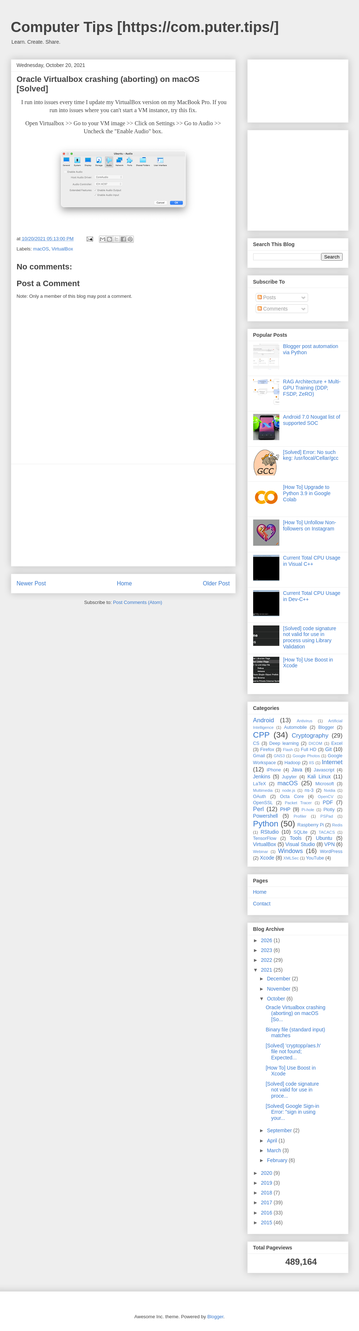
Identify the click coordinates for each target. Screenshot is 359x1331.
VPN (329, 844)
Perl (258, 809)
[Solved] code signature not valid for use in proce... (292, 1090)
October (277, 999)
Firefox (267, 749)
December (279, 979)
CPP (261, 734)
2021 (267, 970)
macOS (41, 249)
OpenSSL (263, 802)
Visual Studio (300, 844)
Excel (337, 743)
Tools (296, 838)
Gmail (259, 755)
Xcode (267, 858)
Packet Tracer (298, 803)
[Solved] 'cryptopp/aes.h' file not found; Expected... (293, 1052)
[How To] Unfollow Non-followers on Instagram (309, 526)
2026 (267, 940)
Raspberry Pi (311, 825)
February (278, 1160)
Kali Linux (319, 776)
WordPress (331, 851)
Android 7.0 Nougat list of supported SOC (311, 420)
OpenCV (326, 796)
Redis (337, 825)
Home (124, 583)
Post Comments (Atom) (137, 602)
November (279, 989)
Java (297, 770)
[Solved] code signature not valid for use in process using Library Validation (309, 637)
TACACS (327, 832)
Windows (290, 851)
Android (263, 720)
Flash (288, 749)
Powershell (265, 816)
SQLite (301, 832)
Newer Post (31, 583)
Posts (267, 297)
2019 (267, 1183)
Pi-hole (308, 809)
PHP (285, 809)
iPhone (274, 770)
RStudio (269, 832)
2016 (267, 1213)
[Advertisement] (123, 515)
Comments (273, 309)
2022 (267, 960)
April (273, 1141)
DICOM (315, 743)
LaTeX (259, 783)
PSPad (326, 816)
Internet (332, 762)
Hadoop (292, 762)
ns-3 (309, 790)
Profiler (300, 816)
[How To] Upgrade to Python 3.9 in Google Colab (307, 493)
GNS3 (279, 756)
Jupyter (289, 776)
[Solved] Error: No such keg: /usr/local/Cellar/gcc (311, 455)
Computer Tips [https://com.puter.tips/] (145, 27)
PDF (328, 802)
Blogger (326, 727)
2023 (267, 950)
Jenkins (261, 776)
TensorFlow (264, 838)
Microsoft (324, 783)
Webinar (260, 851)
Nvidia (329, 790)
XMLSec (291, 858)
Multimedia (263, 790)
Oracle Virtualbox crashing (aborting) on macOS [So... (295, 1013)
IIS (311, 763)
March (275, 1150)
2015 (267, 1222)
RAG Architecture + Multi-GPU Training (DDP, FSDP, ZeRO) (311, 388)
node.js (288, 790)
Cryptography (310, 735)
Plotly (329, 809)
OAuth (259, 796)
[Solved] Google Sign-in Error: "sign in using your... (292, 1112)
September (280, 1130)
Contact (262, 904)
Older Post (216, 583)
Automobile (295, 727)
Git (328, 749)
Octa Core (292, 796)
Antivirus (304, 721)
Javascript (324, 770)
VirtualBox (62, 249)
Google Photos (306, 756)
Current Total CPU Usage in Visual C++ (311, 561)
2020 (267, 1173)
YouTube (315, 858)
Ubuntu (324, 838)
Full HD (308, 749)
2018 (267, 1193)
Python (266, 823)
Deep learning (284, 743)
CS (256, 743)
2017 (267, 1202)
